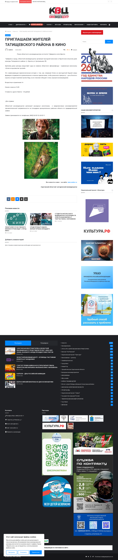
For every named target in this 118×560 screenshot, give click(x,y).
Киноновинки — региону (68, 357)
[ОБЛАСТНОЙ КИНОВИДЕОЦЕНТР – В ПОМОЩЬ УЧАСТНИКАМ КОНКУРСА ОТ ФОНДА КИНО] (10, 359)
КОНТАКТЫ (103, 24)
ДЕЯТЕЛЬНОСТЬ (20, 24)
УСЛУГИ (49, 24)
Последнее (18, 343)
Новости (15, 31)
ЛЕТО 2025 (58, 24)
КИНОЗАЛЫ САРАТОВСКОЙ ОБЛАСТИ (72, 387)
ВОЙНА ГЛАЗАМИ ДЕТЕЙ (68, 381)
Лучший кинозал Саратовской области (72, 369)
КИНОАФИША (65, 375)
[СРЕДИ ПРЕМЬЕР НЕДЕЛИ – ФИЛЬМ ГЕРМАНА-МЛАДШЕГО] (41, 219)
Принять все (36, 552)
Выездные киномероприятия (70, 372)
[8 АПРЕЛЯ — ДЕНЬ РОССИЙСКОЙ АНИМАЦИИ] (10, 376)
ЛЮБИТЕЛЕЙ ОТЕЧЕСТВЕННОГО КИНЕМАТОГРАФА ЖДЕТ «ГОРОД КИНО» (15, 228)
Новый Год (64, 366)
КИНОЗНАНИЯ (78, 24)
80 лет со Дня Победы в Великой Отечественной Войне (77, 384)
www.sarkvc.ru (14, 428)
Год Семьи (64, 402)
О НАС (10, 24)
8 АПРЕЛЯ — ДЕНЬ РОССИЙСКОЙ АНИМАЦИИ (31, 373)
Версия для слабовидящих (92, 32)
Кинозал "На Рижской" (68, 351)
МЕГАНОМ (64, 404)
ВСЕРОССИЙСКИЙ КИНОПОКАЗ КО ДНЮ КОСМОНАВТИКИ (35, 382)
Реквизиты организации (13, 432)
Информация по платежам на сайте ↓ (56, 547)
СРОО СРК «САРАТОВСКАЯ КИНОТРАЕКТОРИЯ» (75, 348)
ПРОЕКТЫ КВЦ (67, 24)
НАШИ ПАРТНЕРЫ (92, 24)
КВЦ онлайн (64, 378)
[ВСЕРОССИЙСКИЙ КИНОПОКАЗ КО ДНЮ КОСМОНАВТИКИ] (10, 384)
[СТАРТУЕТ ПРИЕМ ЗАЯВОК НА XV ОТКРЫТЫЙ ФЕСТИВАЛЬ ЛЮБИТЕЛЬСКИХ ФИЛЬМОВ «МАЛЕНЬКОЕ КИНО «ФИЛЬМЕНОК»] (10, 368)
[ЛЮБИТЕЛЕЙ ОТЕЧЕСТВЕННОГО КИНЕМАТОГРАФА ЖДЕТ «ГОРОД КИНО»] (16, 219)
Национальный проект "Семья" (70, 393)
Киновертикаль (66, 346)
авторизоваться (35, 245)
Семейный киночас (67, 360)
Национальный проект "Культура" (71, 354)
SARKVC (10, 50)
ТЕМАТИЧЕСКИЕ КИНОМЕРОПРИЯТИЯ (72, 399)
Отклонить (23, 552)
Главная (8, 31)
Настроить (11, 552)
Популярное (44, 343)
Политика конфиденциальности (104, 556)
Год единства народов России (70, 396)
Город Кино (64, 363)
